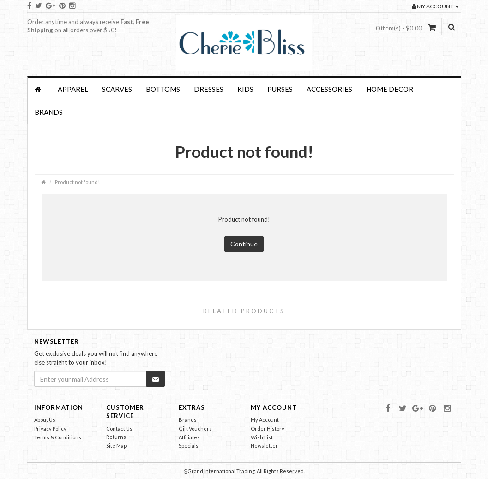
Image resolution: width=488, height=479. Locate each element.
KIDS (245, 89)
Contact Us (119, 428)
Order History (267, 428)
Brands (49, 112)
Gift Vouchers (195, 428)
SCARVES (117, 89)
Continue (244, 244)
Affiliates (189, 437)
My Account (265, 420)
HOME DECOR (389, 89)
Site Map (116, 446)
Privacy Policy (50, 428)
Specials (189, 446)
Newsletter (264, 446)
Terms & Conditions (57, 437)
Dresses (208, 89)
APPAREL (73, 89)
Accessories (329, 89)
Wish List (262, 437)
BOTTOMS (163, 89)
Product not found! (77, 182)
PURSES (280, 89)
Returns (116, 437)
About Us (44, 420)
